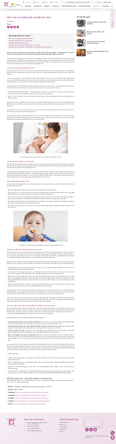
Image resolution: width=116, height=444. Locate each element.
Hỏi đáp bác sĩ (62, 429)
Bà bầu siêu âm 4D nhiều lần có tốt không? (97, 52)
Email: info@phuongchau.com (33, 430)
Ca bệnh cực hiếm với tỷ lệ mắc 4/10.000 (96, 23)
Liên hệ (61, 431)
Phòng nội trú (62, 424)
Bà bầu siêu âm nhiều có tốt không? (95, 32)
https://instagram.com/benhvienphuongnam (31, 395)
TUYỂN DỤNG (105, 6)
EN (100, 2)
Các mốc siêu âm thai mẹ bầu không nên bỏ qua (96, 42)
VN (98, 2)
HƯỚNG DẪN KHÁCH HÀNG (69, 6)
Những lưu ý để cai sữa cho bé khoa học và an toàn (24, 45)
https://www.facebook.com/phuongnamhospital (32, 392)
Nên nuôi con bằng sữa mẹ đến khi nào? (21, 38)
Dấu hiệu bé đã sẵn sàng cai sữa (19, 43)
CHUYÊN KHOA (37, 6)
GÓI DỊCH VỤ (55, 6)
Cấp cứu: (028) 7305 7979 (32, 428)
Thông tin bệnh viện (64, 422)
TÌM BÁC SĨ (47, 6)
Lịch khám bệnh (63, 427)
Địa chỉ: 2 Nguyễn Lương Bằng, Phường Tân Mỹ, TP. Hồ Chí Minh (35, 423)
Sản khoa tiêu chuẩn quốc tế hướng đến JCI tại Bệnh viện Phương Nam (30, 47)
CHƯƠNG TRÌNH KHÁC (84, 6)
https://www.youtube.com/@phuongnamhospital (31, 398)
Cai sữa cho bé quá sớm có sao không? (21, 40)
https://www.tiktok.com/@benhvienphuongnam (29, 404)
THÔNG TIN (96, 6)
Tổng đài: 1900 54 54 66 (31, 426)
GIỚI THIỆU (28, 6)
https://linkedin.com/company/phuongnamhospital (32, 401)
